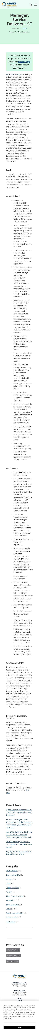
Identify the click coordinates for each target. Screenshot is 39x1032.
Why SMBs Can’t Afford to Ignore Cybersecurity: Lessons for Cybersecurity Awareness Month (19, 835)
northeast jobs (12, 961)
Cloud (8, 883)
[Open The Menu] (35, 5)
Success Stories (12, 917)
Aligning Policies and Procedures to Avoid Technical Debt (18, 853)
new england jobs (13, 956)
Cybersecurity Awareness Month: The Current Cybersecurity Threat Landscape (19, 812)
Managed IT (10, 900)
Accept (20, 1027)
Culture (9, 892)
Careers (24, 28)
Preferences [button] (7, 1018)
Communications (12, 887)
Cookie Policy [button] (26, 1014)
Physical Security (12, 904)
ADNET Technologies (14, 74)
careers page (24, 61)
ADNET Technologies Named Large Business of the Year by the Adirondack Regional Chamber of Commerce (19, 823)
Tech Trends (10, 921)
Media (19, 999)
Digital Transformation (14, 896)
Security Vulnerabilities (15, 913)
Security (9, 908)
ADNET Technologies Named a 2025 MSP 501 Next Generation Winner (19, 844)
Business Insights (13, 875)
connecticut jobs (13, 950)
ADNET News (11, 870)
